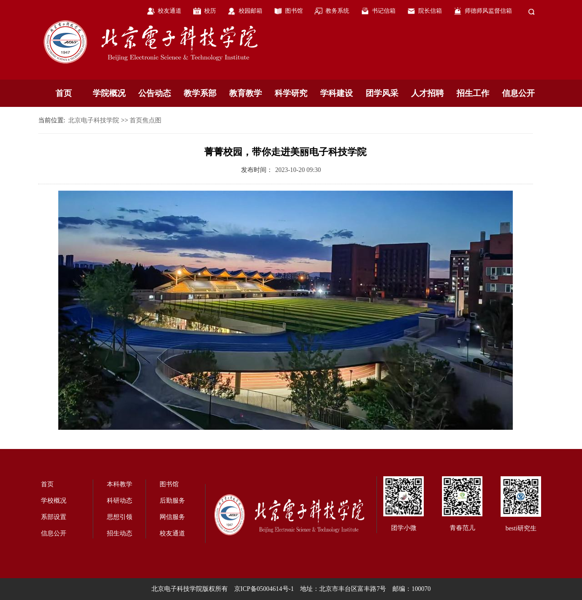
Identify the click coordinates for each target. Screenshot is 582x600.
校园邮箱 (250, 10)
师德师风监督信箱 (488, 10)
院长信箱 (430, 10)
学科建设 (336, 93)
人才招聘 (427, 93)
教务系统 (337, 10)
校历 (210, 10)
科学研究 (291, 93)
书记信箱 (384, 10)
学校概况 (53, 500)
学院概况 (109, 93)
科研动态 (119, 500)
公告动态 (154, 93)
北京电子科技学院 (93, 120)
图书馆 (294, 10)
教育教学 (245, 93)
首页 (63, 93)
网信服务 (172, 517)
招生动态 (119, 533)
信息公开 (518, 93)
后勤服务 (172, 500)
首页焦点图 (145, 120)
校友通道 (169, 10)
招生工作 (473, 93)
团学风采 (382, 93)
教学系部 (200, 93)
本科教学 (119, 484)
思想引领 (119, 517)
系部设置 (53, 517)
